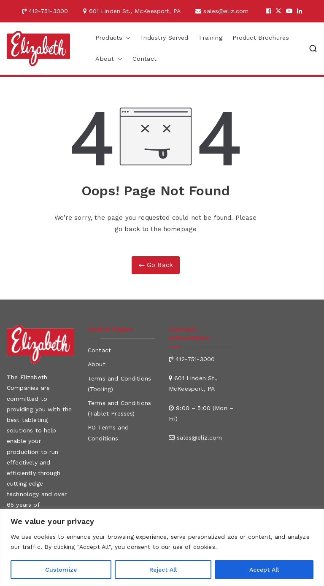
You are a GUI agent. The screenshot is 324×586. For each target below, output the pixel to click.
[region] (162, 547)
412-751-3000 (51, 11)
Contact (144, 58)
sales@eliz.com (228, 11)
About (108, 59)
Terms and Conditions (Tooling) (119, 383)
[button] (126, 37)
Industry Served (164, 37)
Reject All (163, 569)
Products (113, 37)
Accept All (264, 569)
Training (210, 37)
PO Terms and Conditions (108, 432)
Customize (61, 569)
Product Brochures (260, 37)
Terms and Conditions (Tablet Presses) (119, 408)
